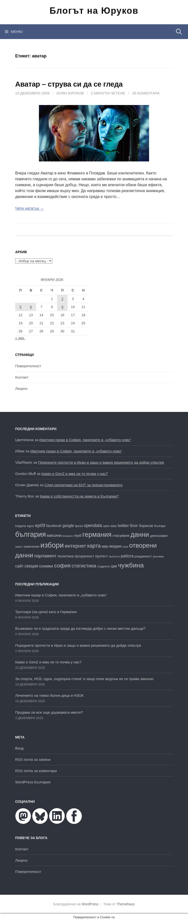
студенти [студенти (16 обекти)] (103, 566)
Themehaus (126, 904)
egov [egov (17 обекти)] (30, 526)
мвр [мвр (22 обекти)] (105, 546)
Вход (19, 748)
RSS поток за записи (32, 759)
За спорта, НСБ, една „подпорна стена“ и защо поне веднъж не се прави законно (84, 679)
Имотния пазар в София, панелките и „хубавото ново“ (85, 440)
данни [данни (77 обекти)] (139, 534)
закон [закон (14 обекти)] (18, 546)
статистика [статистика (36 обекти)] (83, 565)
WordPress (90, 904)
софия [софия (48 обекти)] (62, 566)
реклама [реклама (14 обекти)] (158, 556)
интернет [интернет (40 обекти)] (75, 546)
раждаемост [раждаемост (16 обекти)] (143, 556)
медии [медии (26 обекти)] (115, 546)
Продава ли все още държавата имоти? (49, 712)
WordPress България (32, 782)
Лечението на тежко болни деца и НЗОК (49, 695)
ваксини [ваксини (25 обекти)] (54, 535)
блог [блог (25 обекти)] (134, 525)
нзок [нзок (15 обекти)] (125, 546)
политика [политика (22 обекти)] (65, 556)
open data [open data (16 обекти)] (110, 526)
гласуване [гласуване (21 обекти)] (121, 536)
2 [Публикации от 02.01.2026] (62, 299)
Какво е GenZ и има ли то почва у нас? (75, 474)
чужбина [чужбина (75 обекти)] (131, 565)
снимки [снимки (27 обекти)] (46, 566)
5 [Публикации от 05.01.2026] (21, 307)
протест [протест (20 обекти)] (101, 556)
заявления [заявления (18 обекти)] (31, 546)
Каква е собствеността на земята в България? (79, 496)
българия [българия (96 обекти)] (30, 534)
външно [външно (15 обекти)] (68, 535)
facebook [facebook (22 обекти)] (53, 526)
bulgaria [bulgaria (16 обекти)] (20, 526)
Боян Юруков (70, 93)
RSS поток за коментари (36, 771)
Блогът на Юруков (93, 11)
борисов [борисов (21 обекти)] (146, 526)
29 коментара (146, 93)
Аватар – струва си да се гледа (69, 84)
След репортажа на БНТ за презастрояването (83, 485)
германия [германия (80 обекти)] (97, 534)
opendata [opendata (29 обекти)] (93, 525)
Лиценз (21, 388)
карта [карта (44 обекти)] (94, 546)
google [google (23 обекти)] (68, 526)
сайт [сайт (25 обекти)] (19, 566)
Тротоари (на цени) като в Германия (46, 612)
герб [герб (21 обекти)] (77, 536)
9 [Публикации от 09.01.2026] (62, 307)
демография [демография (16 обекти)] (159, 536)
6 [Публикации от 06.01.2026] (31, 307)
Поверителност (28, 366)
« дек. (20, 338)
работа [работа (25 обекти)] (127, 556)
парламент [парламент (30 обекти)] (45, 555)
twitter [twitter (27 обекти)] (123, 525)
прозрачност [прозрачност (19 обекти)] (84, 556)
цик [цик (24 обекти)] (114, 566)
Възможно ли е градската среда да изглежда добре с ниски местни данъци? (80, 628)
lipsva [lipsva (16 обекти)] (79, 526)
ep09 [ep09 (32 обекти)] (40, 525)
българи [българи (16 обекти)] (159, 526)
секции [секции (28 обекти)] (31, 566)
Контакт (21, 377)
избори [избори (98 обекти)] (52, 545)
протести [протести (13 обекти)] (114, 556)
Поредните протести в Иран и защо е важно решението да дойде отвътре (101, 462)
